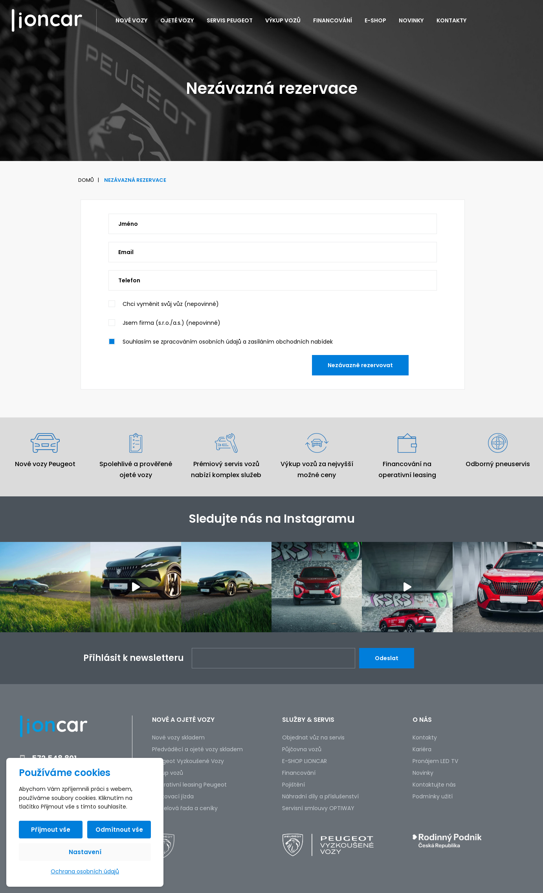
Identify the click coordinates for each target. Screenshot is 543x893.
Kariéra (422, 749)
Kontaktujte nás (434, 785)
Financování (332, 20)
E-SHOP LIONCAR (304, 761)
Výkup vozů (283, 20)
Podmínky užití (433, 796)
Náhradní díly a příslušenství (320, 796)
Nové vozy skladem (178, 737)
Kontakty (452, 20)
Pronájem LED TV (435, 761)
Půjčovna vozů (301, 749)
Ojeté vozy (177, 20)
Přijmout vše (50, 829)
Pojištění (293, 785)
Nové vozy (132, 20)
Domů (86, 180)
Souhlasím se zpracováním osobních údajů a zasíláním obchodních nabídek (228, 342)
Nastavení (85, 852)
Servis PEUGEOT (230, 20)
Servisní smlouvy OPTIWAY (318, 808)
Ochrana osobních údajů (85, 871)
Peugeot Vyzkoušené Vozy (188, 761)
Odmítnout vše (119, 829)
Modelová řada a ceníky (185, 808)
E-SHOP (375, 20)
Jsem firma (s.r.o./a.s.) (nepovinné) (171, 323)
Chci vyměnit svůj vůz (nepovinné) (171, 304)
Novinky (411, 20)
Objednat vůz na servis (313, 737)
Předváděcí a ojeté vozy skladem (197, 749)
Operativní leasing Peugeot (189, 785)
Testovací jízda (173, 796)
